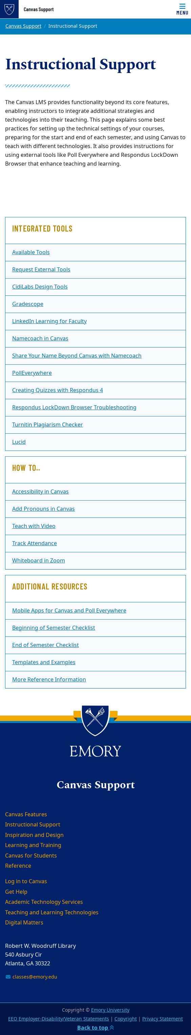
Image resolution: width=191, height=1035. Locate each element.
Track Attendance (34, 543)
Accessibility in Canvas (40, 492)
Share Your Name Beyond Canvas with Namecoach (77, 356)
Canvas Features (26, 815)
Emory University (110, 1010)
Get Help (16, 892)
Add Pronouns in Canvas (43, 509)
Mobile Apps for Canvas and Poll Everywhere (69, 611)
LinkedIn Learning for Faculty (49, 321)
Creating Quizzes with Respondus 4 (57, 390)
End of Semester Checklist (45, 645)
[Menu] (182, 9)
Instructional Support (32, 825)
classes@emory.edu (31, 977)
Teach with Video (34, 526)
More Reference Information (49, 680)
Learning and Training (33, 845)
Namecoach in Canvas (40, 339)
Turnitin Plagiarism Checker (47, 425)
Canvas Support (39, 9)
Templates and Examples (44, 662)
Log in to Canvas (26, 881)
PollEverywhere (32, 373)
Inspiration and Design (34, 835)
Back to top (95, 1027)
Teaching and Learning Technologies (52, 913)
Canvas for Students (31, 856)
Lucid (19, 442)
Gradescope (27, 304)
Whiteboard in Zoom (38, 561)
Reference (18, 866)
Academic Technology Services (44, 902)
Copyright (125, 1018)
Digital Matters (24, 923)
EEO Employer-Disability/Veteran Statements (58, 1018)
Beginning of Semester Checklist (53, 628)
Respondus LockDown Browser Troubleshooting (74, 408)
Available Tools (31, 252)
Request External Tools (41, 270)
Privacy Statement (162, 1018)
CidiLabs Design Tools (40, 287)
